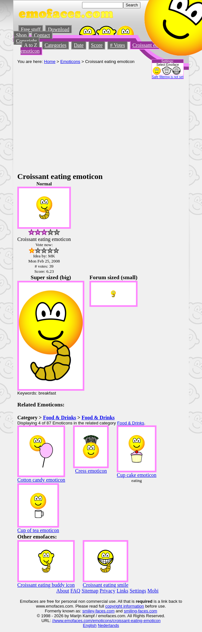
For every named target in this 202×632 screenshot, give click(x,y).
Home (49, 61)
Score (97, 45)
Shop (21, 35)
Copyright (26, 41)
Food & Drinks (59, 417)
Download (58, 29)
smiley (88, 611)
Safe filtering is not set (167, 77)
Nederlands (108, 625)
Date (78, 45)
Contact (42, 35)
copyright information (124, 606)
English (90, 625)
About (62, 590)
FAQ (75, 590)
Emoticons (70, 61)
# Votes (117, 45)
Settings (138, 590)
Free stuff (30, 29)
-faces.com (104, 611)
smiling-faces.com (140, 611)
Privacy (107, 590)
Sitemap (89, 590)
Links (122, 590)
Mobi (153, 590)
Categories (55, 45)
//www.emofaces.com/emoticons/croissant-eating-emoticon (106, 620)
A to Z (30, 45)
